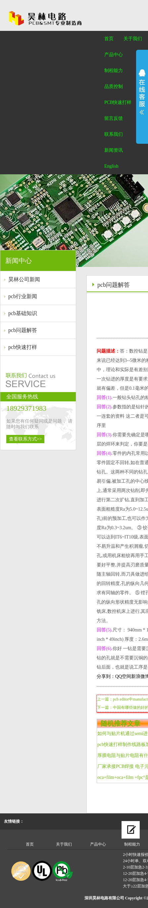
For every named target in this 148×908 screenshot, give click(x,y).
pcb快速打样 (22, 347)
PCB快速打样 (117, 102)
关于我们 (132, 38)
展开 (142, 92)
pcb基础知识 (22, 313)
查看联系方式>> (25, 439)
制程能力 (113, 70)
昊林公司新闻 (24, 279)
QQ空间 (123, 676)
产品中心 (113, 54)
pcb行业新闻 (22, 296)
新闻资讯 (113, 150)
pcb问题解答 (22, 330)
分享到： (106, 676)
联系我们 (113, 134)
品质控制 (113, 86)
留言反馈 (113, 118)
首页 (109, 38)
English (111, 166)
